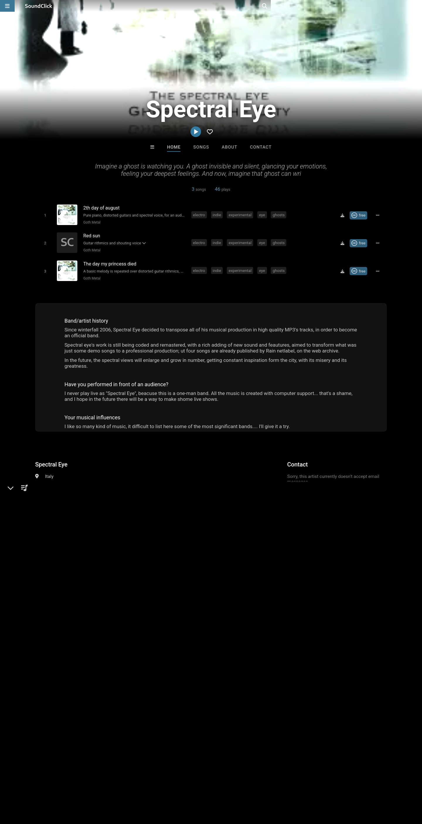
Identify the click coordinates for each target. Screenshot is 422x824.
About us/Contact (52, 789)
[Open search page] (416, 6)
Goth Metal (90, 222)
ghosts (280, 214)
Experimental (83, 482)
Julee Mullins (235, 699)
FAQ (25, 789)
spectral (141, 592)
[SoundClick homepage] (38, 6)
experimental (241, 214)
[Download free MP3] (344, 215)
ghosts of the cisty (201, 592)
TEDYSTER (186, 699)
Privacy (139, 789)
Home (174, 147)
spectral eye (166, 592)
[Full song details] (379, 215)
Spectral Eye (51, 461)
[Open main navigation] (7, 6)
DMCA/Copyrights (109, 789)
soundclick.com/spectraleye (72, 496)
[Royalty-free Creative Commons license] (360, 215)
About (229, 147)
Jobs (80, 789)
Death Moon (283, 699)
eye (263, 214)
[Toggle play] (44, 215)
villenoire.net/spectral (65, 504)
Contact (261, 147)
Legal (158, 789)
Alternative (56, 482)
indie (218, 214)
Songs (201, 147)
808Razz (138, 699)
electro (200, 214)
